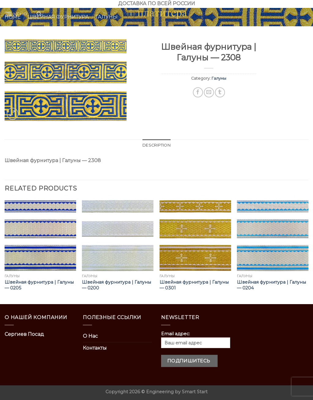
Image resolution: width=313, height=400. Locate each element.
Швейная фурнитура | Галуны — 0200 (116, 285)
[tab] (156, 145)
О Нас (90, 336)
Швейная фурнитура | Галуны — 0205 (39, 285)
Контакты (95, 348)
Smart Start (195, 392)
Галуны (219, 78)
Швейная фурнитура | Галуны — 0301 (194, 285)
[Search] (39, 14)
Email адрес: (195, 339)
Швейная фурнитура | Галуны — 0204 (271, 285)
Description (156, 145)
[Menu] (16, 13)
